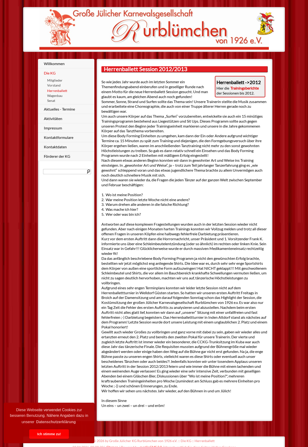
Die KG (50, 73)
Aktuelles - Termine (59, 109)
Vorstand (54, 85)
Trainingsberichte (244, 88)
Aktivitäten (53, 118)
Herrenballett (57, 91)
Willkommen (54, 63)
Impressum (53, 128)
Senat (51, 101)
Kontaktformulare (58, 137)
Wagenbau (54, 96)
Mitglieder (54, 80)
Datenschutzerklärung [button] (56, 422)
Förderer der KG (57, 156)
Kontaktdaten (55, 147)
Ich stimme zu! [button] (49, 434)
